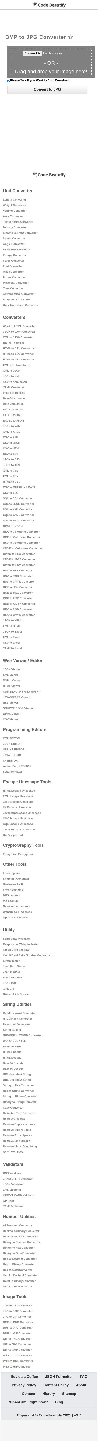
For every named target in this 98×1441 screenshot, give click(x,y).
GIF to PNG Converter (17, 1338)
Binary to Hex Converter (19, 1247)
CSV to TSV (10, 453)
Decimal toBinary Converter (21, 1231)
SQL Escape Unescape (18, 824)
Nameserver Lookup (16, 906)
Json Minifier (11, 972)
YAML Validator (13, 1206)
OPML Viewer (12, 713)
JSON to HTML (12, 620)
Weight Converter (14, 205)
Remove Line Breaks (16, 1140)
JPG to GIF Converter (17, 1316)
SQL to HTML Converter (18, 520)
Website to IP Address (17, 912)
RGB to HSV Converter (18, 598)
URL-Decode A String (17, 1079)
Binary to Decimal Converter (21, 1242)
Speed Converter (14, 238)
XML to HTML (12, 626)
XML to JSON (11, 370)
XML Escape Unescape (18, 796)
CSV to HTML (11, 448)
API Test (8, 1200)
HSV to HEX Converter (17, 570)
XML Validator (12, 1189)
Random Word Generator (19, 1013)
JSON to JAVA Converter (19, 331)
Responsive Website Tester (21, 944)
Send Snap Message (16, 938)
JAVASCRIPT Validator (18, 1178)
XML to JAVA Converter (18, 337)
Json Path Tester (14, 966)
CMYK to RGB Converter (19, 559)
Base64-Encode (13, 1063)
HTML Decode (12, 1057)
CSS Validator (12, 1173)
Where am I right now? (28, 1402)
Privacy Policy (24, 1385)
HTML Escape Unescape (19, 790)
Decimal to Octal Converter (20, 1236)
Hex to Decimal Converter (20, 1258)
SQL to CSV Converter (17, 498)
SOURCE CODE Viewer (18, 708)
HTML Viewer (11, 686)
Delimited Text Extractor (19, 1113)
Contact (28, 1394)
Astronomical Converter (18, 294)
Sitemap (69, 1394)
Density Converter (15, 227)
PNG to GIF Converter (17, 1366)
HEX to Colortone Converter (21, 531)
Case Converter (13, 1107)
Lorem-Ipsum (11, 873)
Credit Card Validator (16, 949)
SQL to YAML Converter (18, 515)
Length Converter (14, 199)
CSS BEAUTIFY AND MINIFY (21, 691)
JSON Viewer (11, 669)
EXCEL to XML (12, 415)
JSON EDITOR (12, 743)
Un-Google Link (13, 835)
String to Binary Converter (20, 1096)
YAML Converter (13, 387)
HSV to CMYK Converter (19, 581)
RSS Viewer (10, 702)
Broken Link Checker (17, 994)
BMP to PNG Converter (18, 1322)
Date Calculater (13, 404)
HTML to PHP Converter (18, 359)
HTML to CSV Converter (18, 348)
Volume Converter (15, 210)
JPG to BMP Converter (18, 1311)
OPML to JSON (13, 526)
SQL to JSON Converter (18, 503)
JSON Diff (9, 983)
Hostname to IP (13, 884)
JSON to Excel (12, 631)
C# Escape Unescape (17, 807)
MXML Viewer (12, 680)
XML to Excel (11, 637)
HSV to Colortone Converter (21, 542)
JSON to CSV (11, 459)
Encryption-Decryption (18, 854)
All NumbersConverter (17, 1225)
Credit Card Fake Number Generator (26, 955)
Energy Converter (14, 255)
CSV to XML (11, 437)
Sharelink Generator (16, 878)
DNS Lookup (11, 895)
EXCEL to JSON (13, 420)
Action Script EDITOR (17, 766)
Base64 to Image (14, 398)
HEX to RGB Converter (18, 609)
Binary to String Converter (20, 1102)
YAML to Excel (12, 648)
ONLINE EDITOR (14, 749)
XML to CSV (10, 470)
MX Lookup (10, 900)
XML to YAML (11, 431)
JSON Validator (13, 1184)
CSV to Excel (11, 642)
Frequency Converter (17, 299)
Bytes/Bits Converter (16, 249)
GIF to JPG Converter (17, 1344)
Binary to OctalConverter (19, 1253)
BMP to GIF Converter (17, 1333)
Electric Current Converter (20, 232)
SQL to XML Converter (17, 509)
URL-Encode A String (17, 1074)
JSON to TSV (11, 465)
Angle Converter (13, 244)
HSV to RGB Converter (18, 576)
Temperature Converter (18, 221)
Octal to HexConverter (17, 1286)
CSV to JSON (11, 442)
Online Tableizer (13, 342)
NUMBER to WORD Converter (22, 1035)
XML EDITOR (11, 738)
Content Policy (56, 1385)
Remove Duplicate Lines (19, 1124)
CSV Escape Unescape (18, 818)
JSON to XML (11, 376)
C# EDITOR (10, 760)
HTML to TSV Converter (18, 354)
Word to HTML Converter (19, 326)
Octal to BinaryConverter (19, 1281)
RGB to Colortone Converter (21, 537)
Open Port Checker (15, 917)
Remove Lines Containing (20, 1146)
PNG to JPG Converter (18, 1355)
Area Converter (13, 216)
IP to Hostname (13, 889)
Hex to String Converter (18, 1090)
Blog (59, 1402)
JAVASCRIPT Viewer (16, 697)
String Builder (12, 1029)
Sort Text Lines (13, 1152)
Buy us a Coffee (24, 1377)
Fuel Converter (13, 266)
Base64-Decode (13, 1068)
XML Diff (8, 988)
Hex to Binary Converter (19, 1264)
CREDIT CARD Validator (18, 1195)
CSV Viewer (10, 719)
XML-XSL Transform (16, 365)
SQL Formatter (12, 771)
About (81, 1385)
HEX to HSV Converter (17, 587)
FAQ (83, 1377)
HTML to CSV (11, 481)
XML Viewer (10, 675)
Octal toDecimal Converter (20, 1275)
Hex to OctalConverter (17, 1269)
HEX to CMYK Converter (19, 615)
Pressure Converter (16, 282)
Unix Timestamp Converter (20, 305)
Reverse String (13, 1046)
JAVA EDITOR (12, 755)
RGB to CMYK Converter (19, 603)
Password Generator (16, 1024)
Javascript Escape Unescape (22, 812)
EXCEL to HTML (13, 409)
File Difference (12, 977)
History (49, 1394)
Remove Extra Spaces (17, 1135)
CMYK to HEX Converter (19, 553)
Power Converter (14, 277)
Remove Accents (14, 1118)
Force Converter (13, 260)
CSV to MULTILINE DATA (19, 487)
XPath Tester (11, 960)
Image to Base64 (14, 392)
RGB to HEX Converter (18, 592)
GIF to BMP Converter (17, 1350)
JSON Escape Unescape (19, 829)
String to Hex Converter (18, 1085)
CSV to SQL (10, 492)
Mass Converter (13, 271)
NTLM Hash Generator (17, 1018)
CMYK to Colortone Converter (22, 548)
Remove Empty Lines (17, 1129)
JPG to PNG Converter (18, 1305)
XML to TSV (10, 476)
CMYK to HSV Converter (19, 565)
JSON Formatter (59, 1377)
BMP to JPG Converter (18, 1327)
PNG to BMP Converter (18, 1361)
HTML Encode (12, 1052)
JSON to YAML (12, 426)
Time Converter (13, 288)
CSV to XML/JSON (15, 381)
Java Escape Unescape (18, 801)
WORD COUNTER (14, 1041)
